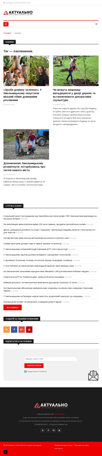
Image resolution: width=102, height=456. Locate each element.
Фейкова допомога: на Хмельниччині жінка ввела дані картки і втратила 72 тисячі (40, 282)
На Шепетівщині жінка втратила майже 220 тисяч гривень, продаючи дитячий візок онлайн (44, 224)
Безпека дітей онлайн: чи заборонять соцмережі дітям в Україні (32, 302)
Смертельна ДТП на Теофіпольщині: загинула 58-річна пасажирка (33, 277)
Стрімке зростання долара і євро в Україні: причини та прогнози (32, 243)
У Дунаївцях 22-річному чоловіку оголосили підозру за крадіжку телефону (37, 260)
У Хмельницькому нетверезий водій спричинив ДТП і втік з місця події (35, 249)
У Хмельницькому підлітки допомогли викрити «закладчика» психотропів (37, 255)
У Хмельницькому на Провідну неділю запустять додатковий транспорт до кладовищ (43, 296)
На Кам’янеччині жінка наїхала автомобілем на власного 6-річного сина (36, 238)
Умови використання (63, 445)
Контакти (59, 448)
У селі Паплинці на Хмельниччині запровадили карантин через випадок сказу (38, 266)
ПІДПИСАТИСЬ (34, 365)
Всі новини (12, 307)
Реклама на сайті (81, 445)
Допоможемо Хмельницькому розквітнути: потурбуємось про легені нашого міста (24, 167)
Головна (7, 33)
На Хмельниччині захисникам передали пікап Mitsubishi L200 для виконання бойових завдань (46, 271)
